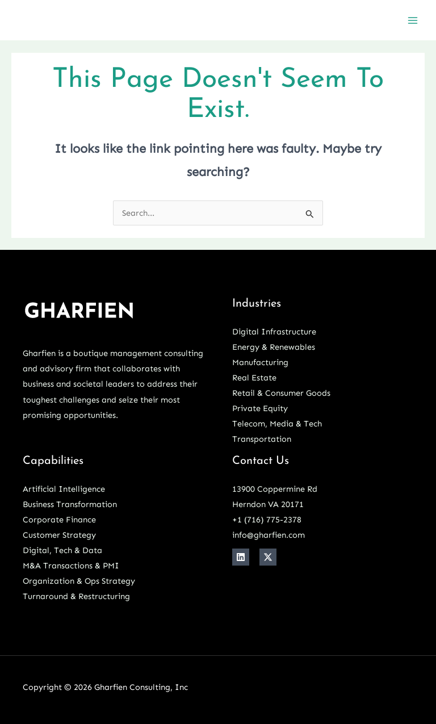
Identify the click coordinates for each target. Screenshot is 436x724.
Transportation (261, 439)
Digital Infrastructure (274, 332)
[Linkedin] (240, 557)
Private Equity (260, 408)
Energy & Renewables (273, 347)
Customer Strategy (59, 535)
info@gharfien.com (268, 535)
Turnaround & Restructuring (76, 596)
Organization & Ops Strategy (79, 581)
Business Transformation (70, 504)
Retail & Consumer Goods (281, 393)
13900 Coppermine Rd (274, 489)
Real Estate (254, 378)
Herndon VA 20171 (268, 504)
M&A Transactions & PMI (71, 565)
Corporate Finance (59, 519)
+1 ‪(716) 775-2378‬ (266, 519)
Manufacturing (260, 362)
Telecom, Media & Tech (277, 424)
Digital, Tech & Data (62, 550)
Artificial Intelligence (64, 489)
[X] (267, 557)
